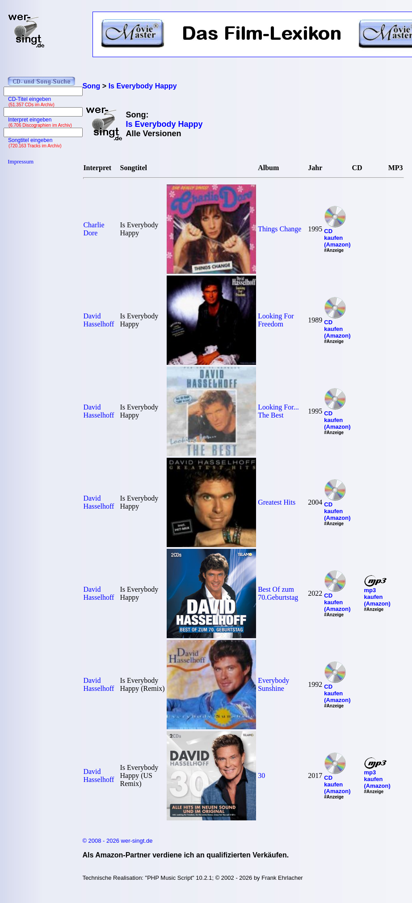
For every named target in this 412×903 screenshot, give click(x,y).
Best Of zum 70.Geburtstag (278, 593)
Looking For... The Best (278, 411)
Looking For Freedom (276, 320)
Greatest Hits (276, 502)
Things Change (279, 229)
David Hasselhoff (98, 320)
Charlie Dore (93, 229)
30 (261, 775)
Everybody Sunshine (273, 684)
